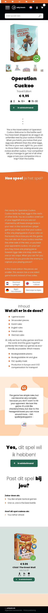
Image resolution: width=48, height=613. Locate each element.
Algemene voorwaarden (13, 610)
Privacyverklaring (30, 610)
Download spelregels (13, 283)
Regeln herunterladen (14, 290)
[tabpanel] (24, 556)
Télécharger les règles (34, 290)
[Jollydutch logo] (18, 7)
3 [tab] (26, 586)
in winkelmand (25, 107)
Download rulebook (33, 283)
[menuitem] (30, 7)
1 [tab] (15, 586)
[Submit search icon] (39, 16)
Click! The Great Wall (24, 567)
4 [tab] (32, 586)
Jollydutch (10, 608)
